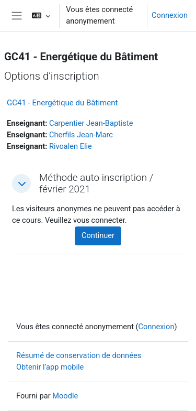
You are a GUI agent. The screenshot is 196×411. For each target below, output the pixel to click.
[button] (41, 15)
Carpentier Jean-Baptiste (91, 123)
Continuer (98, 235)
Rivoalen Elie (70, 146)
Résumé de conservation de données (78, 355)
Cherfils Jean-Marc (81, 134)
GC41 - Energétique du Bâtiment (62, 102)
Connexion (170, 15)
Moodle (65, 396)
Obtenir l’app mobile (50, 367)
